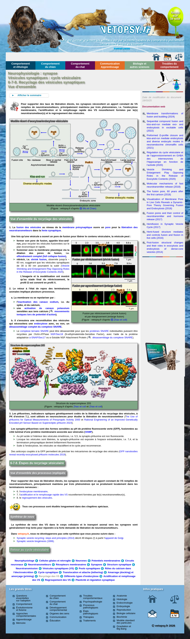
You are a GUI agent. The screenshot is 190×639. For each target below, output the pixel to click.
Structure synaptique (119, 564)
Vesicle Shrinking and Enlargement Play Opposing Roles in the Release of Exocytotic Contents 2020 (43, 268)
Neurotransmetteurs (39, 564)
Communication (58, 617)
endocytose (41, 323)
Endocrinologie (124, 602)
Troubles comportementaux (92, 596)
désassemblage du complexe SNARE (110, 337)
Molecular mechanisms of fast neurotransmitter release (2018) (165, 185)
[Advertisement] (162, 278)
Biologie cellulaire (126, 613)
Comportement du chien (50, 65)
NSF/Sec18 (57, 334)
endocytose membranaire (34, 491)
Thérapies (88, 617)
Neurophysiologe (24, 560)
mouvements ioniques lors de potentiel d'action (43, 313)
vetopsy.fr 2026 (163, 625)
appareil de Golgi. (114, 538)
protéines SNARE (99, 331)
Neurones (81, 560)
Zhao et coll (79, 406)
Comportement (24, 604)
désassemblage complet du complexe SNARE (35, 326)
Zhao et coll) (120, 319)
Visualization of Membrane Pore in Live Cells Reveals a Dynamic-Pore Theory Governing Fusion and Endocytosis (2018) (165, 204)
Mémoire (21, 623)
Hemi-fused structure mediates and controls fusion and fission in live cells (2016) (165, 234)
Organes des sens (59, 613)
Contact (177, 84)
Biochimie (122, 616)
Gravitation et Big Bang (124, 627)
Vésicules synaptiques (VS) (58, 568)
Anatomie (122, 595)
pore (107, 227)
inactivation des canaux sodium (38, 301)
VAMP (88, 432)
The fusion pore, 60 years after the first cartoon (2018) (165, 193)
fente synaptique (51, 230)
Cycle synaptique (48, 572)
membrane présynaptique (77, 227)
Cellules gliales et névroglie (55, 560)
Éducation (55, 620)
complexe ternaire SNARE (34, 331)
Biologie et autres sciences (139, 65)
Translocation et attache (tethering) (83, 572)
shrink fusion (39, 259)
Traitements (89, 620)
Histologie (122, 599)
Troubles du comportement (169, 65)
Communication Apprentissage (110, 65)
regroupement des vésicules (37, 497)
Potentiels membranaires (106, 560)
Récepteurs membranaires (71, 564)
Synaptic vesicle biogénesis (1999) (35, 541)
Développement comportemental (58, 608)
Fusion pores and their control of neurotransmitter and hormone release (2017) (165, 216)
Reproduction (124, 609)
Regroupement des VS (58, 580)
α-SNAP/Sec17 (37, 337)
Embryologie (123, 606)
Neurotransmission (27, 568)
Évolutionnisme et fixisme (24, 608)
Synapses (96, 564)
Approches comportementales (26, 614)
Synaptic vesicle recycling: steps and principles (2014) (45, 538)
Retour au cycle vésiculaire (29, 549)
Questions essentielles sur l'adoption (23, 598)
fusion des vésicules (29, 227)
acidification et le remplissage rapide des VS (44, 494)
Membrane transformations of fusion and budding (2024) (165, 115)
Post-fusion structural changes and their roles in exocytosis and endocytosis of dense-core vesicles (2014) (165, 247)
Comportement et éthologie (20, 65)
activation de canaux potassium (46, 308)
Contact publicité (154, 351)
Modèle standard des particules (126, 621)
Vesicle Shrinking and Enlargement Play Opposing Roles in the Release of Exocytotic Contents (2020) (165, 174)
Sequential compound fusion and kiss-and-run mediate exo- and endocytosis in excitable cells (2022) (165, 126)
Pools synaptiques (89, 568)
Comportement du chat (80, 65)
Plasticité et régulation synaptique (95, 580)
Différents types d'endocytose (81, 576)
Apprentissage (24, 619)
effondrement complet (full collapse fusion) (41, 256)
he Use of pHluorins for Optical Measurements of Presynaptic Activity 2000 (73, 418)
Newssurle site (175, 16)
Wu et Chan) (89, 208)
